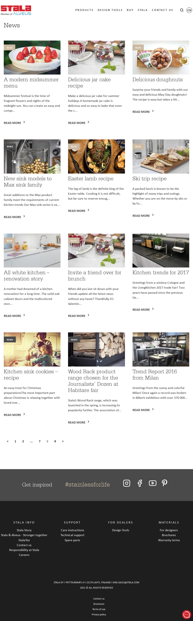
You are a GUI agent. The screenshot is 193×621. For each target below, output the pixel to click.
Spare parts (72, 540)
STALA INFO (24, 522)
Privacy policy (99, 614)
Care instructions (72, 530)
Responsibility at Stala (24, 550)
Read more (13, 123)
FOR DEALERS (120, 522)
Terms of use (98, 609)
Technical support (72, 535)
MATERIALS (169, 522)
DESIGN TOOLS (110, 10)
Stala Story (24, 530)
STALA (143, 10)
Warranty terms (169, 540)
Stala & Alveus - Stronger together (24, 535)
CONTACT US (162, 10)
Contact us (24, 545)
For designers (169, 530)
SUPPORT (72, 522)
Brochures (169, 535)
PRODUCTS (84, 10)
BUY (130, 10)
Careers (24, 554)
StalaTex (24, 540)
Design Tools (120, 530)
